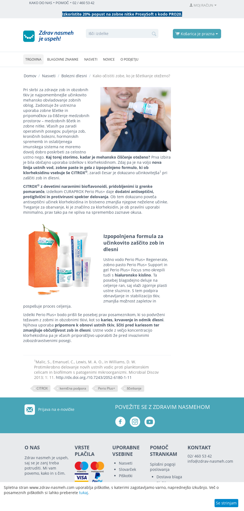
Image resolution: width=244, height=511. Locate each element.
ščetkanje (134, 388)
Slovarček (127, 469)
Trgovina (33, 59)
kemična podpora (73, 388)
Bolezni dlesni (74, 75)
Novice (109, 59)
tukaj (83, 492)
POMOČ (62, 3)
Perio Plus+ (106, 388)
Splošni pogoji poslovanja (163, 467)
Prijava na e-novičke (56, 409)
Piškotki (125, 475)
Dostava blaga (169, 476)
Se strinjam (226, 503)
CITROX (42, 388)
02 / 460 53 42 (83, 3)
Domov (30, 75)
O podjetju (129, 59)
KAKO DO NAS (40, 3)
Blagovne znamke (63, 59)
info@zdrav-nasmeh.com (210, 461)
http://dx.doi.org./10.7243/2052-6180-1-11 (94, 377)
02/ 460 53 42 (200, 456)
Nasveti (90, 59)
